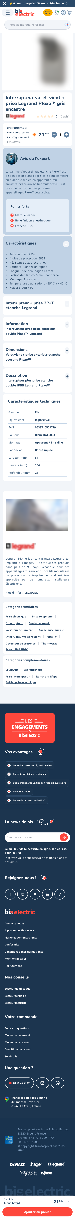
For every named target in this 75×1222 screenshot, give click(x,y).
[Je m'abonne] (64, 837)
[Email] (37, 837)
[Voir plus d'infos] (69, 1202)
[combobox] (37, 25)
